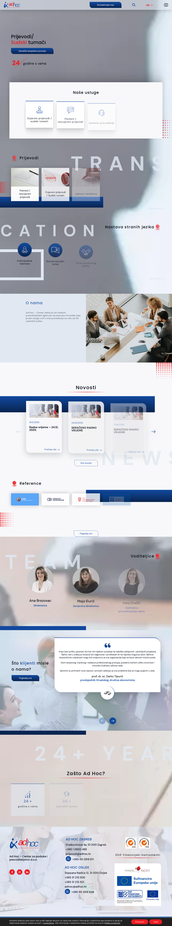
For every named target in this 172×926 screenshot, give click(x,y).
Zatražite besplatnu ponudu (32, 51)
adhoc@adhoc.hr (76, 886)
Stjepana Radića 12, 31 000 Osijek (86, 873)
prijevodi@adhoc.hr (78, 854)
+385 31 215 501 (74, 882)
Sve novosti (86, 463)
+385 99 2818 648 (82, 892)
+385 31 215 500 (75, 877)
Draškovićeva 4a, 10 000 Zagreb (86, 844)
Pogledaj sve (86, 533)
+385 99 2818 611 (83, 859)
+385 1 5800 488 (76, 849)
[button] (112, 720)
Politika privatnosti (72, 921)
